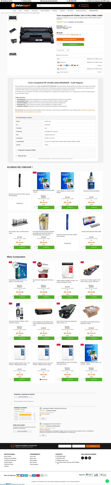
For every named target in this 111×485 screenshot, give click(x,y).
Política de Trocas (8, 464)
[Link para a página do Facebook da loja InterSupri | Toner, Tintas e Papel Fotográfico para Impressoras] (86, 458)
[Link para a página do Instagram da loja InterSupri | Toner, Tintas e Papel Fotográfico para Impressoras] (82, 458)
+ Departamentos (93, 10)
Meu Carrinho (33, 462)
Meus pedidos (33, 460)
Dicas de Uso (22, 156)
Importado (65, 28)
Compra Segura (8, 462)
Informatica (70, 10)
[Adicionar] (60, 43)
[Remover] (60, 45)
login (87, 4)
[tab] (79, 59)
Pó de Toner (35, 10)
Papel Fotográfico (45, 10)
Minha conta (33, 458)
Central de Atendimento (10, 460)
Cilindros (26, 10)
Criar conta (32, 456)
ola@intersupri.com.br (62, 460)
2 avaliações (71, 22)
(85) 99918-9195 (61, 456)
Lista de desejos (34, 464)
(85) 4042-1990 (72, 1)
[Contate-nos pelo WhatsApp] (107, 481)
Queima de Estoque (81, 10)
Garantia (6, 466)
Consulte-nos (19, 203)
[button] (20, 35)
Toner (20, 10)
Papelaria (54, 10)
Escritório (62, 10)
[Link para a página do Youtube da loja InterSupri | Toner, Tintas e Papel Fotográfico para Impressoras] (89, 458)
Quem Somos (7, 456)
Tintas (14, 10)
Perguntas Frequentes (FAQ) (26, 150)
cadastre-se (86, 6)
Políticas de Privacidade (10, 458)
